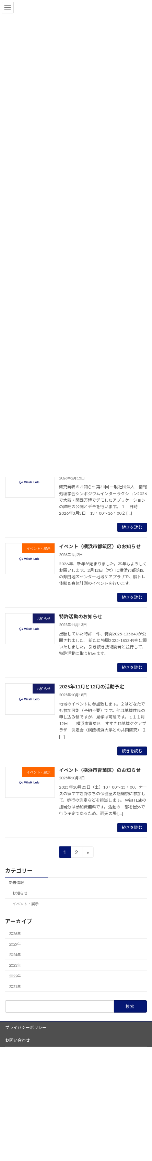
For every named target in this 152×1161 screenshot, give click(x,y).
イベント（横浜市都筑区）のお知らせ (100, 546)
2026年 (15, 933)
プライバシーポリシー (25, 1027)
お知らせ (19, 893)
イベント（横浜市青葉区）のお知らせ (100, 770)
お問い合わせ (17, 1040)
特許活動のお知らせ (80, 616)
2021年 (15, 986)
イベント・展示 (25, 903)
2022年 (15, 976)
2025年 (15, 944)
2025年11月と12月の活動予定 (91, 686)
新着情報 (16, 882)
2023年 (15, 965)
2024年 (15, 954)
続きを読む (132, 527)
